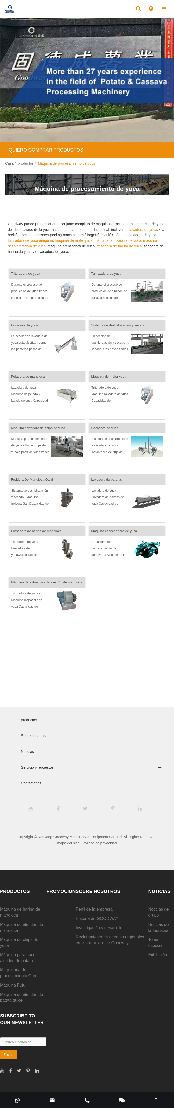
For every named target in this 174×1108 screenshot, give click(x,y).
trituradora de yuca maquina (30, 240)
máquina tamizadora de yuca (118, 240)
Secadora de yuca (104, 428)
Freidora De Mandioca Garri (32, 479)
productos (26, 163)
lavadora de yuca (143, 230)
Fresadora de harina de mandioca (36, 531)
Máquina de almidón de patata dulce (21, 997)
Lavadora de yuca (24, 325)
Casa (9, 163)
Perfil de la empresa (94, 909)
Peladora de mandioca (28, 376)
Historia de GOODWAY (97, 918)
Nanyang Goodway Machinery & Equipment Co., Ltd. (80, 837)
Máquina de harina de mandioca (20, 912)
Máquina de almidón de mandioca (21, 927)
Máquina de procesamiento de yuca (66, 163)
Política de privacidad (99, 843)
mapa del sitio (68, 843)
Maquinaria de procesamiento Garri (19, 973)
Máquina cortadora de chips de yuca (38, 428)
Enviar (8, 1054)
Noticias (27, 751)
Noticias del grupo (159, 912)
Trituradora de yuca (25, 274)
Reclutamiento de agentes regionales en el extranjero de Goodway (110, 940)
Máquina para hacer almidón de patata (18, 958)
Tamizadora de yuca (106, 274)
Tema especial (155, 942)
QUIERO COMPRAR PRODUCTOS (46, 150)
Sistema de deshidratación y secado (118, 325)
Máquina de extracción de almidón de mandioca (47, 582)
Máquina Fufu (12, 985)
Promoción (61, 891)
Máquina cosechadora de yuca (114, 531)
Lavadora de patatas (106, 479)
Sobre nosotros (33, 736)
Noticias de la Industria (158, 927)
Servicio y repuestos (37, 767)
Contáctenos (31, 783)
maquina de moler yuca (74, 240)
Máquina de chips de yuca (19, 942)
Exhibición (157, 955)
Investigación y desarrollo (99, 928)
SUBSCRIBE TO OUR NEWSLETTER (22, 1019)
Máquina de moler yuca (108, 376)
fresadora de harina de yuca (119, 246)
